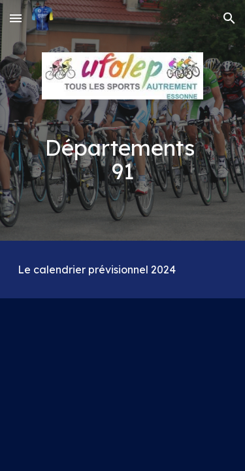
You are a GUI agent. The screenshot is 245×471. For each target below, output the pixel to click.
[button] (15, 18)
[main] (122, 159)
